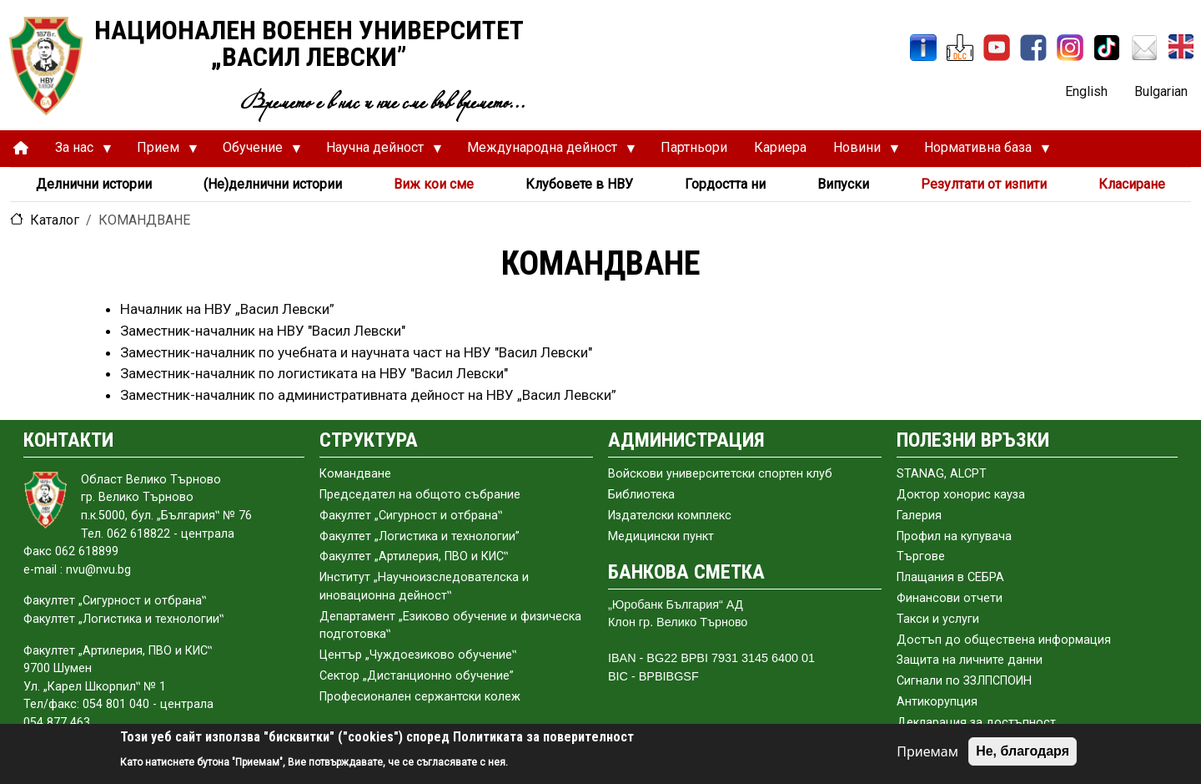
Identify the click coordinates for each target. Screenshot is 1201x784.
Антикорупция (937, 702)
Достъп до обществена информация (1004, 640)
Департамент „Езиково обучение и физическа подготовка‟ (450, 625)
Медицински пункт (661, 536)
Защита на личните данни (970, 660)
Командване (355, 474)
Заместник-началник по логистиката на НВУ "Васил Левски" (314, 373)
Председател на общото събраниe (419, 495)
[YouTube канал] (996, 47)
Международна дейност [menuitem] (545, 151)
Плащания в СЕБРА (950, 577)
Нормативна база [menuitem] (980, 151)
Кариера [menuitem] (780, 147)
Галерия (919, 515)
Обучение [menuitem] (255, 151)
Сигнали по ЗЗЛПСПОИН (964, 681)
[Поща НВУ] (1144, 47)
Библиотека (641, 495)
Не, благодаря (1022, 751)
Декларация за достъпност (976, 723)
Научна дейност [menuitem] (377, 151)
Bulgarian (1161, 91)
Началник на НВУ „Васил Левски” (227, 309)
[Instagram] (1070, 47)
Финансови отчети (950, 598)
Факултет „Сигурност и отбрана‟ (410, 515)
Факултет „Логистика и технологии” (419, 536)
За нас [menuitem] (77, 151)
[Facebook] (1033, 47)
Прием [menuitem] (160, 151)
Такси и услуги (938, 619)
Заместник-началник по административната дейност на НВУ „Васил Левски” (368, 395)
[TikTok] (1106, 47)
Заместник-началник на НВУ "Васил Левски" (262, 330)
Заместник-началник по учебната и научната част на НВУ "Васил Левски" (356, 352)
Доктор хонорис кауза (961, 495)
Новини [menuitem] (859, 151)
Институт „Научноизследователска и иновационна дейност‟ (424, 586)
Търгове (921, 556)
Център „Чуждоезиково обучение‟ (417, 655)
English (1086, 91)
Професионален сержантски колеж (419, 697)
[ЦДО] (960, 47)
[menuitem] (21, 148)
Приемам (927, 751)
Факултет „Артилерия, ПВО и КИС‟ (413, 556)
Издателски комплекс (669, 515)
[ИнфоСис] (923, 47)
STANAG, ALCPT (942, 474)
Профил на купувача (954, 536)
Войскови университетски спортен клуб (720, 474)
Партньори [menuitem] (694, 147)
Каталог (54, 220)
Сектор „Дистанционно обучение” (416, 676)
